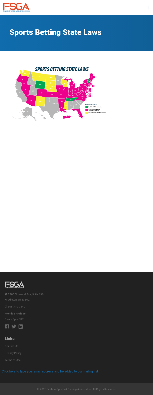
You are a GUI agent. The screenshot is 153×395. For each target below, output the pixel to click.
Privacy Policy (13, 353)
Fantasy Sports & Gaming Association (69, 389)
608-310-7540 (15, 306)
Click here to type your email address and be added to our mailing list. (50, 371)
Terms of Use (13, 360)
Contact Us (11, 346)
